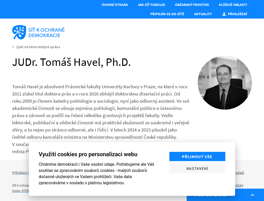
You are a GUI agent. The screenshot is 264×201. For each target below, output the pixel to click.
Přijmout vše (197, 156)
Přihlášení (234, 13)
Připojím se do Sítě (167, 14)
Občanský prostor (192, 4)
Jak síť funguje (151, 4)
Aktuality (203, 14)
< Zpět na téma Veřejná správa (36, 47)
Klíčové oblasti (233, 4)
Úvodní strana (115, 4)
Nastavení (197, 168)
